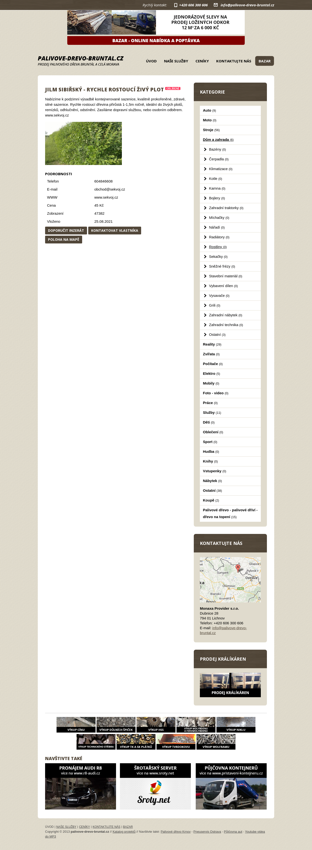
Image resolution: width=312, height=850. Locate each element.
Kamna (217, 188)
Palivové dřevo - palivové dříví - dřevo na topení (230, 513)
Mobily (211, 383)
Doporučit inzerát (66, 230)
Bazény (217, 149)
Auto (209, 110)
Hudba (211, 451)
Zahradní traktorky (226, 208)
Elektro (211, 373)
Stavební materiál (225, 276)
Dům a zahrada (218, 139)
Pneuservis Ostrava (207, 831)
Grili (214, 305)
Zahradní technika (226, 325)
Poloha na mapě (63, 239)
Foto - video (215, 393)
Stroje (211, 130)
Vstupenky (214, 471)
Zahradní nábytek (225, 315)
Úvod (151, 60)
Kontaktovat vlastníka (114, 230)
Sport (210, 442)
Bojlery (217, 198)
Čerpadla (219, 159)
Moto (209, 120)
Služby (212, 412)
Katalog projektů (124, 831)
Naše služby (176, 60)
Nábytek (212, 481)
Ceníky (202, 60)
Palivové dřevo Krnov (176, 831)
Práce (210, 403)
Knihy (210, 461)
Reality (212, 344)
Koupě (211, 500)
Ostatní (217, 334)
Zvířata (211, 354)
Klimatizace (221, 169)
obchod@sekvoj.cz (109, 189)
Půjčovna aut (233, 831)
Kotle (215, 178)
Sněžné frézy (222, 266)
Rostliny (218, 247)
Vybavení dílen (223, 286)
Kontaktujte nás (233, 60)
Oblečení (213, 432)
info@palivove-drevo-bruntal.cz (247, 4)
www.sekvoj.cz (106, 197)
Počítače (213, 364)
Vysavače (219, 295)
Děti (209, 422)
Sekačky (218, 256)
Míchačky (219, 217)
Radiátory (219, 237)
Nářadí (217, 227)
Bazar (265, 60)
